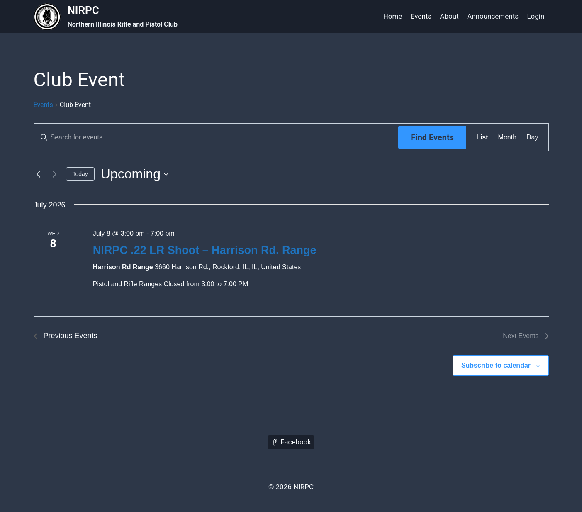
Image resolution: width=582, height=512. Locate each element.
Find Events (432, 137)
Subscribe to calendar (496, 365)
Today (80, 174)
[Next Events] (55, 174)
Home (392, 16)
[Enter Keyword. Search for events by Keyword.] (216, 137)
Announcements (493, 16)
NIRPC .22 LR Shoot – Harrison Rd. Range (205, 250)
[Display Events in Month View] (507, 137)
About (449, 16)
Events (421, 16)
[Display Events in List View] (482, 137)
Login (535, 16)
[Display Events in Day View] (532, 137)
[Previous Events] (39, 174)
